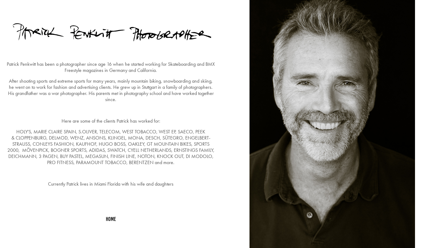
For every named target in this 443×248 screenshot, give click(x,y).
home (111, 219)
